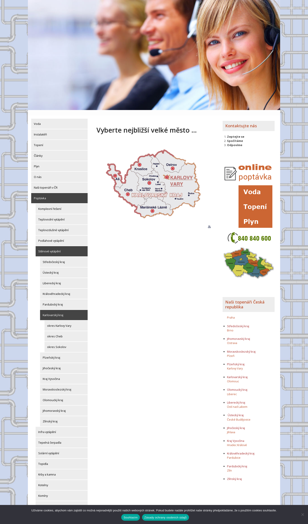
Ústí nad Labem (237, 401)
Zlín (229, 465)
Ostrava (232, 338)
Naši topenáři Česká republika (245, 299)
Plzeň (231, 350)
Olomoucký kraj (53, 395)
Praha (231, 312)
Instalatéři (40, 129)
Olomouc (233, 376)
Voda (37, 118)
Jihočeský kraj (52, 363)
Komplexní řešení (49, 203)
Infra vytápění (47, 427)
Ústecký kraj (51, 267)
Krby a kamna (47, 469)
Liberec (232, 389)
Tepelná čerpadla (49, 437)
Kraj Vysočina (51, 373)
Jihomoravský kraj (54, 405)
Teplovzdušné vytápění (53, 225)
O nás (38, 172)
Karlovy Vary (235, 363)
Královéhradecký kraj (56, 288)
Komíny (43, 490)
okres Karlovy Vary (59, 320)
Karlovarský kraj (53, 310)
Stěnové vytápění (49, 246)
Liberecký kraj (52, 278)
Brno (230, 325)
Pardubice (234, 452)
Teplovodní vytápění (51, 214)
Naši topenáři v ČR (46, 182)
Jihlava (231, 427)
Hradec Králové (237, 439)
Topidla (43, 458)
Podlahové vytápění (51, 235)
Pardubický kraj (53, 299)
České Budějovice (238, 414)
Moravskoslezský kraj (57, 384)
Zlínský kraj (50, 416)
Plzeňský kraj (51, 352)
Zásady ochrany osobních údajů (165, 517)
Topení (38, 140)
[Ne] (302, 514)
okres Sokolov (56, 342)
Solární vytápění (48, 448)
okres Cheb (55, 331)
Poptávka (40, 193)
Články (38, 150)
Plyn (36, 161)
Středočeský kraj (54, 257)
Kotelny (43, 480)
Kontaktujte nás (241, 120)
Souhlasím (130, 517)
